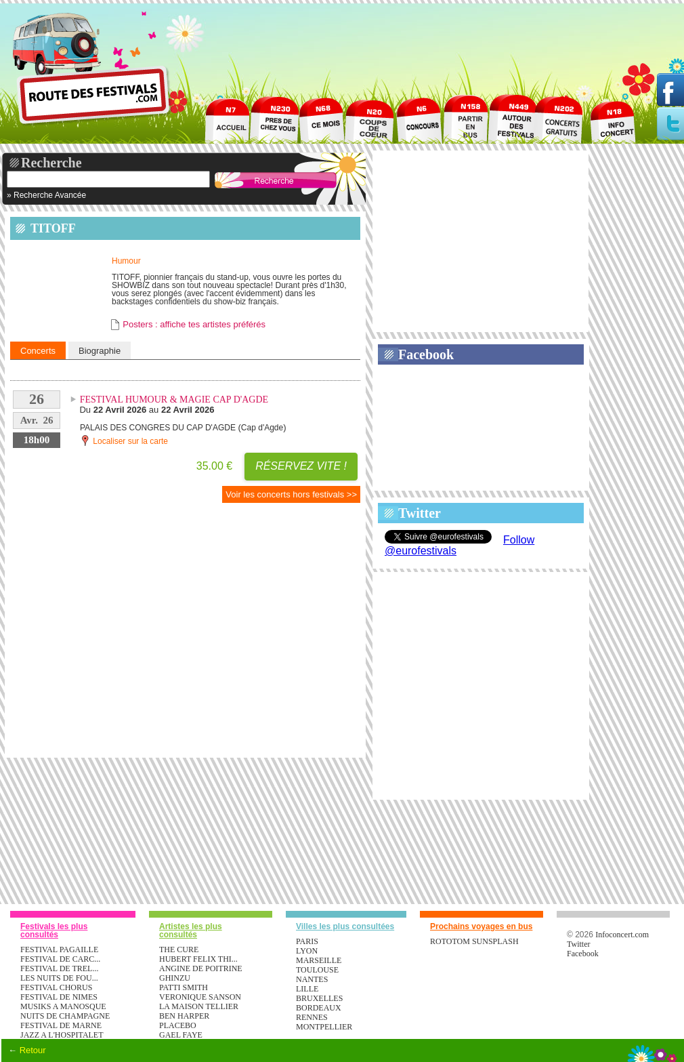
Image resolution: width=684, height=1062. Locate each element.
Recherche (51, 162)
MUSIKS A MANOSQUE (63, 1006)
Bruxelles (319, 998)
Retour (33, 1050)
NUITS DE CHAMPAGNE (65, 1016)
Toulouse (317, 970)
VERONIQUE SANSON (200, 997)
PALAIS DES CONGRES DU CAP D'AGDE (158, 427)
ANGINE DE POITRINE (200, 968)
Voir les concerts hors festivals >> (291, 494)
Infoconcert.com (622, 934)
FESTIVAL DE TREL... (59, 968)
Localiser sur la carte (124, 440)
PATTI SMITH (183, 987)
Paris (307, 941)
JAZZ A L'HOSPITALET (62, 1035)
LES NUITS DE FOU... (59, 978)
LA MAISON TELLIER (198, 1006)
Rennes (312, 1017)
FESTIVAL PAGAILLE (59, 949)
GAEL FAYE (180, 1035)
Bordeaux (318, 1008)
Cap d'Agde (262, 427)
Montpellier (324, 1027)
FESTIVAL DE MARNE (61, 1025)
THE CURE (178, 949)
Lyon (307, 951)
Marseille (318, 960)
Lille (307, 989)
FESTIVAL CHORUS (56, 987)
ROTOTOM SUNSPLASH (474, 941)
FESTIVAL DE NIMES (59, 997)
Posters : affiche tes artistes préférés (194, 324)
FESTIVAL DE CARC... (60, 959)
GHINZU (174, 978)
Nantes (312, 979)
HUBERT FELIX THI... (198, 959)
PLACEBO (177, 1025)
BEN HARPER (184, 1016)
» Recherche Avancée (46, 195)
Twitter (419, 513)
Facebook (426, 354)
